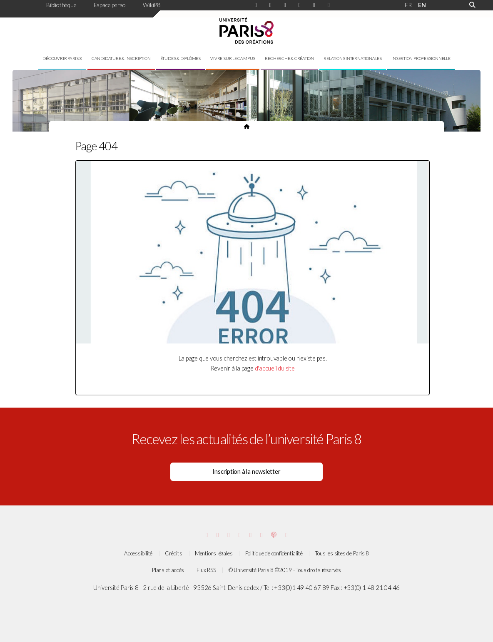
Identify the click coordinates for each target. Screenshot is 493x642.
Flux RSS (206, 570)
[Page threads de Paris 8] (250, 534)
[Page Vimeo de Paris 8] (228, 534)
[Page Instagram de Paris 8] (256, 5)
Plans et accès (168, 570)
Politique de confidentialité (274, 553)
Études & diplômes (180, 58)
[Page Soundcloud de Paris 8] (286, 534)
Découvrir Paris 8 (62, 58)
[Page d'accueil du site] (246, 126)
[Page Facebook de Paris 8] (270, 5)
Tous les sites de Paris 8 (342, 553)
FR (408, 4)
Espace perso (110, 4)
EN (422, 4)
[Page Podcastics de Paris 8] (273, 534)
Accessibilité (138, 553)
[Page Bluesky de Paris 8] (299, 5)
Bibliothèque (61, 4)
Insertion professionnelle (421, 58)
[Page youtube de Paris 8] (329, 5)
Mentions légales (213, 553)
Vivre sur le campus (232, 58)
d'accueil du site (275, 368)
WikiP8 (151, 4)
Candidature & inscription (121, 58)
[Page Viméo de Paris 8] (314, 5)
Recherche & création (289, 58)
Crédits (173, 553)
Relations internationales (353, 58)
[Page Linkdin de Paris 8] (285, 5)
